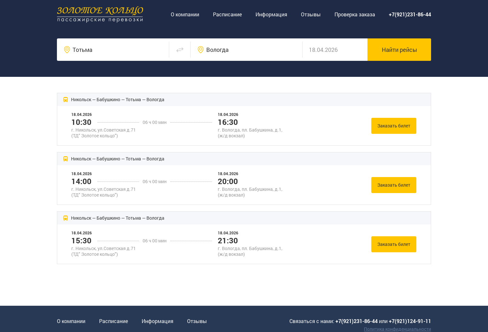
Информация (271, 14)
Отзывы (311, 14)
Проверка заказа (355, 14)
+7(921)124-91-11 (410, 321)
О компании (185, 14)
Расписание (227, 14)
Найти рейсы (399, 49)
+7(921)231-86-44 (356, 321)
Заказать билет (393, 126)
